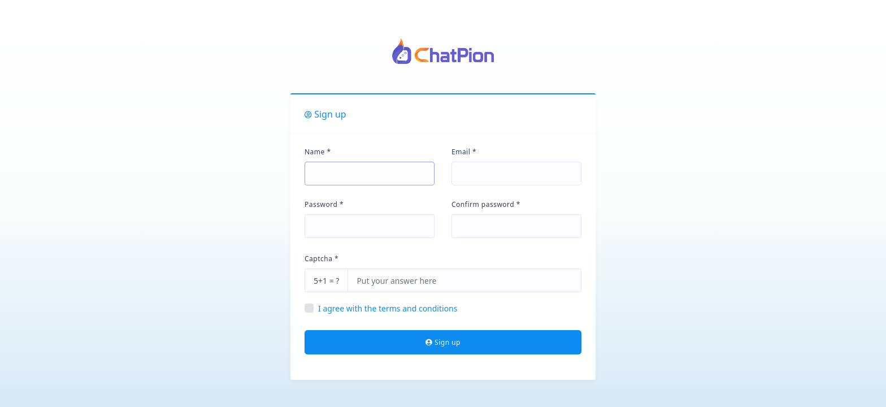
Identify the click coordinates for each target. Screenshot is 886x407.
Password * (324, 204)
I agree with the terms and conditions (387, 308)
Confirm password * (485, 204)
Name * (318, 152)
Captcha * (321, 258)
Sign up (443, 342)
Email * (463, 152)
